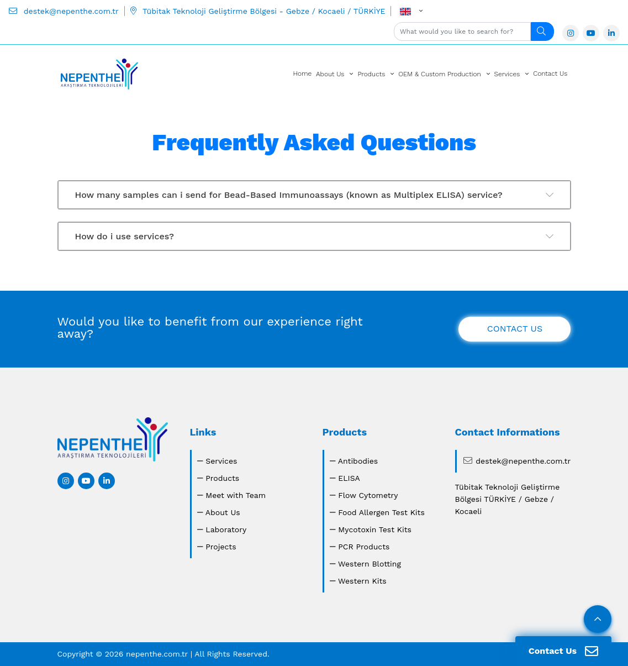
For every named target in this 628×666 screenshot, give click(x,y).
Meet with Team (235, 495)
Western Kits (362, 580)
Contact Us (550, 73)
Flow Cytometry (368, 495)
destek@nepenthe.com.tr (64, 11)
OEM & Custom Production (439, 74)
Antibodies (358, 461)
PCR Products (363, 546)
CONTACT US (514, 328)
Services (507, 74)
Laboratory (225, 529)
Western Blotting (369, 563)
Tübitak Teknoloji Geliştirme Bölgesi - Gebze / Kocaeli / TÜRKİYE (258, 11)
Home (302, 73)
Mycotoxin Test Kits (374, 529)
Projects (220, 546)
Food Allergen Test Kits (381, 512)
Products (371, 74)
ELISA (349, 478)
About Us (330, 74)
